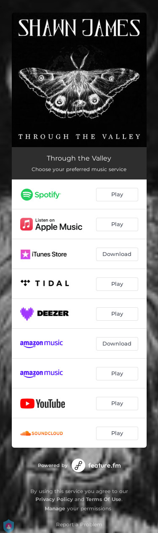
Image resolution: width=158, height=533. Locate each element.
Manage (55, 508)
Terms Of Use (103, 499)
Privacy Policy (54, 499)
